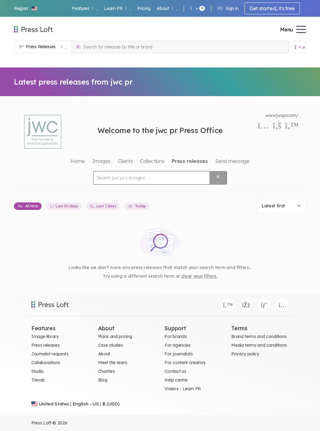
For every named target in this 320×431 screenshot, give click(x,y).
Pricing (144, 8)
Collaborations (45, 362)
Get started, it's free (272, 8)
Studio (37, 371)
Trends (38, 380)
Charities (106, 371)
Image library (45, 336)
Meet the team (112, 362)
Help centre (176, 380)
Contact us (175, 371)
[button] (26, 8)
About (167, 8)
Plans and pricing (115, 336)
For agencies (177, 345)
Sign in (228, 8)
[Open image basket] (300, 47)
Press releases (45, 345)
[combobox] (281, 206)
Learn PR (117, 8)
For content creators (185, 362)
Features (85, 8)
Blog (102, 380)
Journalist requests (50, 354)
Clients (125, 161)
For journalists (178, 354)
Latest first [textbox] (273, 206)
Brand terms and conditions (258, 336)
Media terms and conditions (259, 345)
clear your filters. (199, 276)
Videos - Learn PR (183, 389)
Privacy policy (245, 354)
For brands (176, 336)
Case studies (110, 345)
